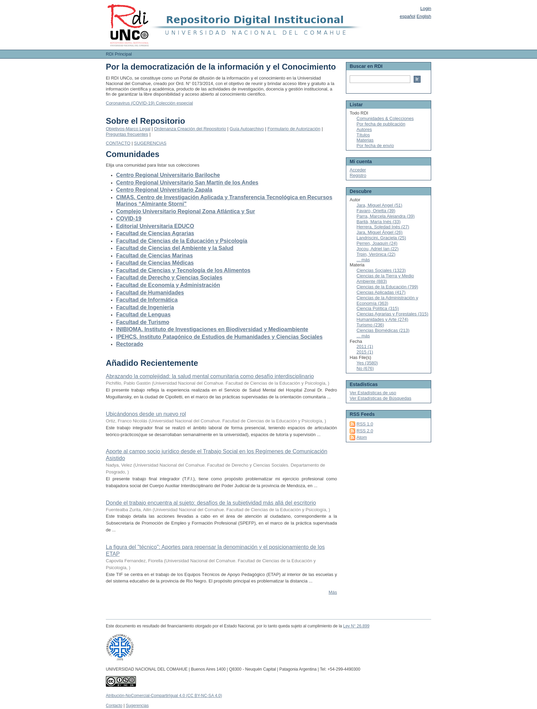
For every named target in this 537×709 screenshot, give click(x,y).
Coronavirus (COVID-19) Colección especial (149, 103)
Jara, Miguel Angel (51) (379, 205)
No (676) (365, 368)
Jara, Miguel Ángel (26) (379, 232)
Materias (365, 140)
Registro (358, 175)
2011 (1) (365, 346)
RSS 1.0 (365, 423)
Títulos (363, 134)
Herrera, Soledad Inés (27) (383, 226)
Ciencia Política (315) (378, 308)
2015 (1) (365, 351)
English (423, 16)
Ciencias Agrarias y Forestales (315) (392, 313)
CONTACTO (118, 143)
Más (332, 592)
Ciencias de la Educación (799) (387, 286)
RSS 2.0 (365, 430)
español (407, 16)
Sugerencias (137, 705)
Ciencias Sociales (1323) (381, 270)
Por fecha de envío (375, 145)
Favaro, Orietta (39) (376, 210)
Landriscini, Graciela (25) (381, 237)
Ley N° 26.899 (356, 626)
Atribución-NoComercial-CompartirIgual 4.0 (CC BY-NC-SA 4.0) (164, 695)
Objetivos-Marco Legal (128, 128)
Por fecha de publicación (381, 124)
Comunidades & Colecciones (385, 118)
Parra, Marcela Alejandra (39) (386, 216)
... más (363, 259)
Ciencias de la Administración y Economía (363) (387, 300)
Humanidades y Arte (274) (382, 319)
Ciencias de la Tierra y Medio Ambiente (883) (385, 278)
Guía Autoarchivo (247, 128)
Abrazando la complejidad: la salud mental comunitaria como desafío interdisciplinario (210, 376)
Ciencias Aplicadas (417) (381, 292)
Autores (364, 129)
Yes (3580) (367, 362)
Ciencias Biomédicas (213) (383, 330)
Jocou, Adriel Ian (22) (378, 248)
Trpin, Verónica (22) (376, 254)
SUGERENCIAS (150, 143)
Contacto (114, 705)
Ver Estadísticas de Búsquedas (380, 398)
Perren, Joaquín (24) (377, 243)
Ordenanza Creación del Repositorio (190, 128)
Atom (362, 437)
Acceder (358, 169)
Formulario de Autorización (294, 128)
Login (425, 8)
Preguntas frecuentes (127, 134)
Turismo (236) (370, 324)
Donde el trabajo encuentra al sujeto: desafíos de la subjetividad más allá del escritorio (211, 503)
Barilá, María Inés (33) (379, 221)
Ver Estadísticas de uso (373, 392)
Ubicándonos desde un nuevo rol (146, 414)
